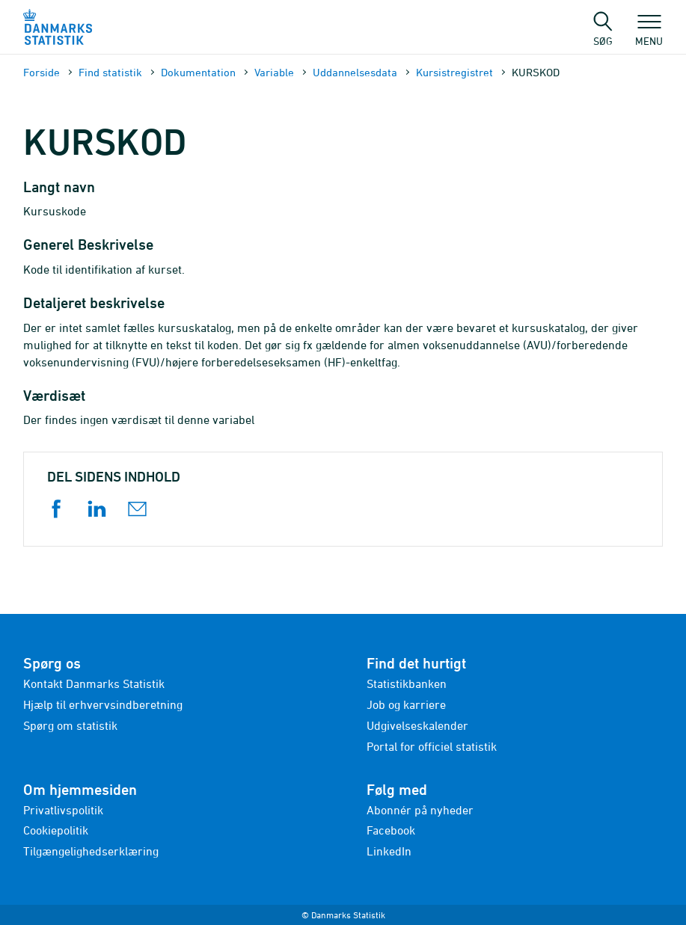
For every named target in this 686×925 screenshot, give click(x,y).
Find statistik (110, 72)
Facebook (391, 830)
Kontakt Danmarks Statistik (94, 683)
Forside (41, 72)
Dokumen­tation (198, 72)
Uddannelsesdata (355, 72)
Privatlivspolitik (63, 810)
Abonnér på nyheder (420, 810)
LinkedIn (389, 851)
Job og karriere (406, 704)
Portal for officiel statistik (432, 746)
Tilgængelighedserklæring (91, 851)
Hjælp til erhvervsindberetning (103, 704)
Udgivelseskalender (417, 725)
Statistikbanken (407, 683)
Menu (649, 33)
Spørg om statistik (70, 725)
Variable (274, 72)
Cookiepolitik (55, 830)
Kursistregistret (454, 72)
